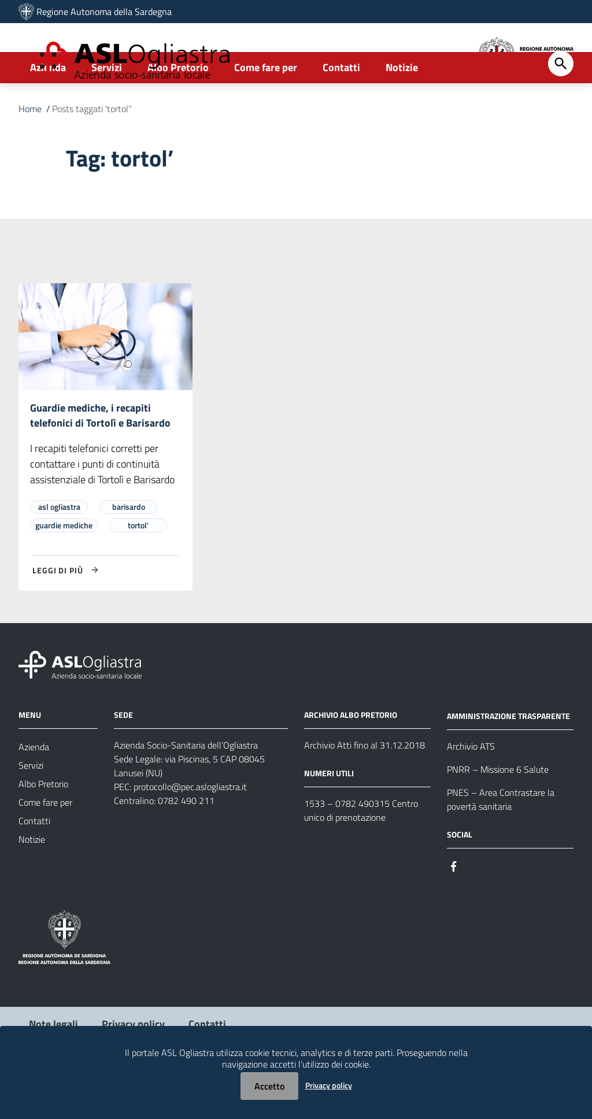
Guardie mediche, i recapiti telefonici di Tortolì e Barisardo (100, 457)
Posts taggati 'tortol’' (92, 149)
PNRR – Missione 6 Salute (498, 812)
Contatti (341, 108)
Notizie (402, 108)
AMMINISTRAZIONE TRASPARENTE (508, 759)
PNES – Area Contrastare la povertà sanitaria (500, 842)
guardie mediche (63, 568)
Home (30, 149)
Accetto (269, 1086)
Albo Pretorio (178, 108)
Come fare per (265, 108)
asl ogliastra (59, 550)
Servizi (106, 108)
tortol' (138, 568)
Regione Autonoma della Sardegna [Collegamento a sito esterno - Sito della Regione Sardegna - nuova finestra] (104, 11)
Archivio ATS (471, 789)
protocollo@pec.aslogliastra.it (190, 830)
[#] (454, 908)
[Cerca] (561, 104)
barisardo (128, 550)
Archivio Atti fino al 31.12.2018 (364, 788)
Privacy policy (328, 1085)
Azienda (48, 108)
